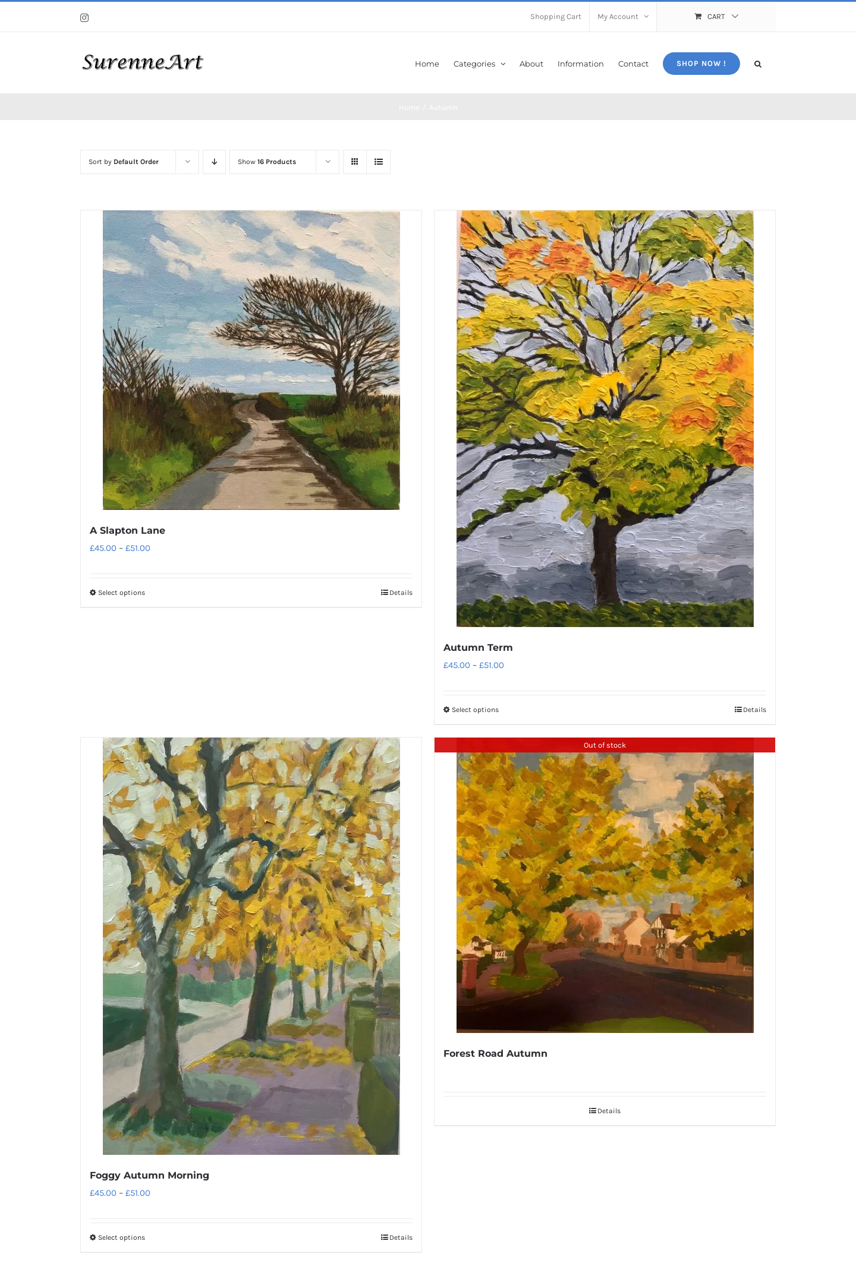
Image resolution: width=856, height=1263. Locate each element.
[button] (757, 62)
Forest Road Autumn (495, 1053)
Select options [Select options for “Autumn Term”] (475, 709)
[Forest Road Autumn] (605, 885)
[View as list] (378, 162)
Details (401, 592)
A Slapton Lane (127, 530)
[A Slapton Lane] (251, 360)
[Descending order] (214, 162)
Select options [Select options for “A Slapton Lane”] (121, 592)
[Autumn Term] (605, 418)
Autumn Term (478, 647)
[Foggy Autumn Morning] (251, 946)
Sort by (124, 162)
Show (267, 162)
